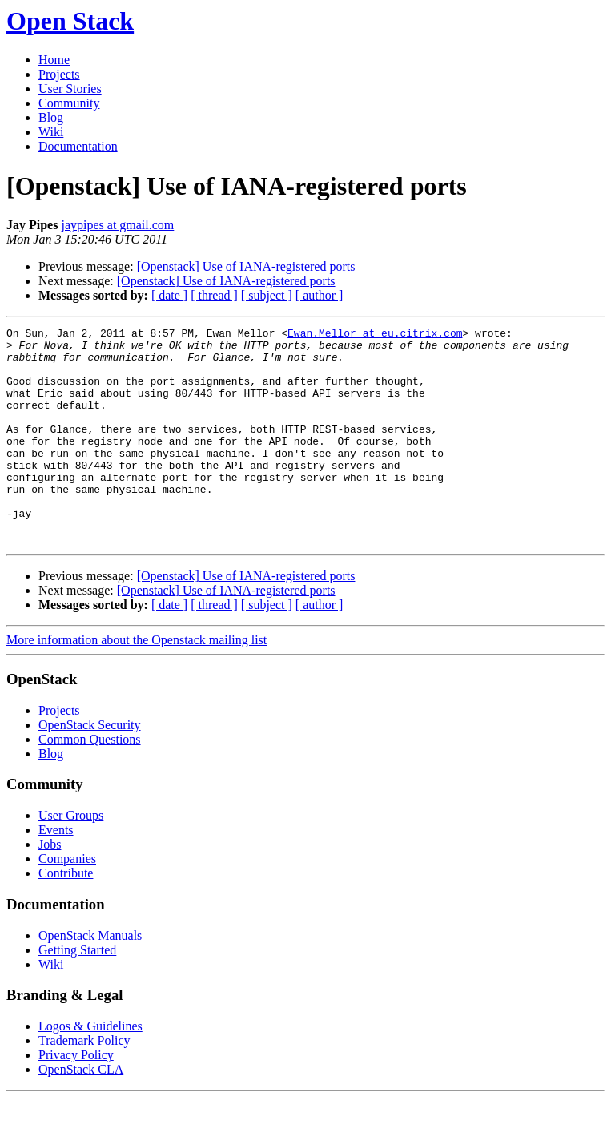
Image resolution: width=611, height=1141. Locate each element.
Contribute (65, 916)
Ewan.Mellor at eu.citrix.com (374, 335)
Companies (67, 902)
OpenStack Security (89, 768)
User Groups (70, 858)
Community (68, 103)
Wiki (50, 132)
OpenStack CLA (80, 1112)
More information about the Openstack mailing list (136, 683)
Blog (50, 117)
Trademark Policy (84, 1084)
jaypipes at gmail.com (117, 225)
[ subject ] (266, 295)
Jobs (49, 887)
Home (54, 60)
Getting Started (77, 993)
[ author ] (319, 295)
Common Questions (89, 782)
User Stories (70, 88)
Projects (59, 74)
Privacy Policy (76, 1098)
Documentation (78, 146)
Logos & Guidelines (90, 1069)
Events (56, 873)
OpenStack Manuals (90, 979)
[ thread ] (214, 295)
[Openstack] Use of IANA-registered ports (246, 266)
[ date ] (169, 295)
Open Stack (70, 20)
